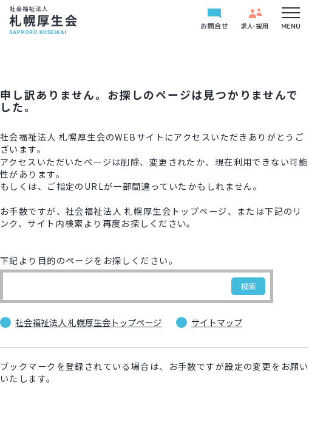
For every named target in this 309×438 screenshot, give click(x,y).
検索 (248, 286)
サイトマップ (216, 322)
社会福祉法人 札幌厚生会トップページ (88, 322)
